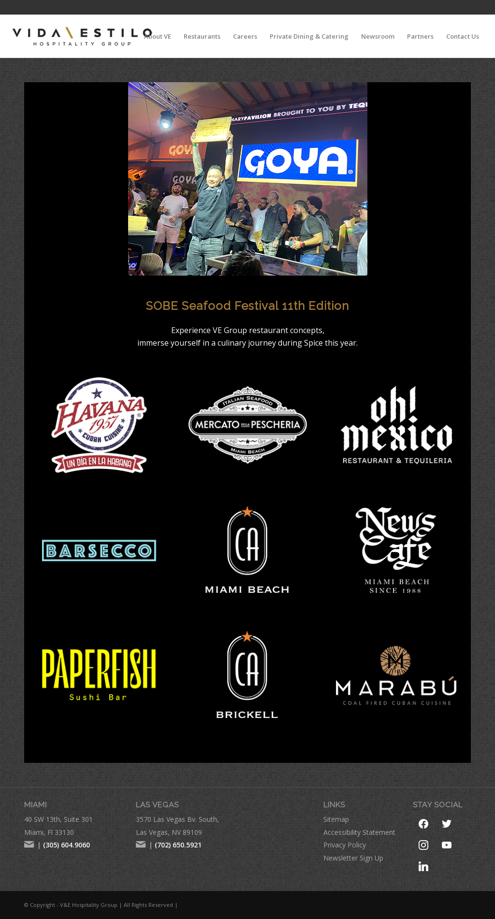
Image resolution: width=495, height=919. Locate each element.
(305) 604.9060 (66, 844)
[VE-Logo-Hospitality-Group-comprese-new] (82, 36)
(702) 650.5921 (178, 844)
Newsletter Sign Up (353, 857)
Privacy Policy (344, 844)
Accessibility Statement (359, 832)
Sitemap (336, 819)
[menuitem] (157, 36)
